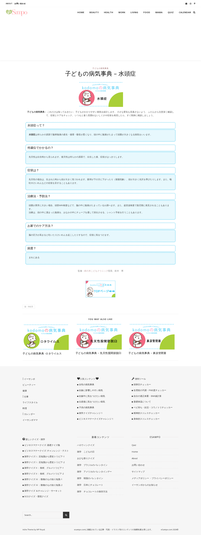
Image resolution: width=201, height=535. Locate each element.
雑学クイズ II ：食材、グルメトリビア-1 (44, 467)
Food (146, 12)
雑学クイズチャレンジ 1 (90, 413)
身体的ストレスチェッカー (146, 418)
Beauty (94, 12)
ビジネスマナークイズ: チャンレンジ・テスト (46, 450)
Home (80, 12)
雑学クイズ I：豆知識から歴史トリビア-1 (44, 456)
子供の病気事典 (86, 407)
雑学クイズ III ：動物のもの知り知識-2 (43, 485)
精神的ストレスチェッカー (146, 413)
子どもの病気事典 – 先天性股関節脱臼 (98, 353)
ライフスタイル (30, 402)
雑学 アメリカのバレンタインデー (94, 471)
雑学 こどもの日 (85, 451)
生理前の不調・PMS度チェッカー (149, 390)
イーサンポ (29, 378)
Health (108, 12)
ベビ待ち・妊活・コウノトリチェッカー (153, 407)
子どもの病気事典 (100, 68)
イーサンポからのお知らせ (145, 484)
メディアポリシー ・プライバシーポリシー (152, 478)
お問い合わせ (20, 3)
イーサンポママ (30, 419)
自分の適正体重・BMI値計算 (147, 396)
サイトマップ (138, 471)
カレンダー (29, 414)
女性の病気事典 (86, 384)
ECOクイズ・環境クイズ (36, 496)
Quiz (171, 12)
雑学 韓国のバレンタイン (90, 478)
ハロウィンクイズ (85, 445)
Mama (159, 12)
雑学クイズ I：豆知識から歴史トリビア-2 (44, 462)
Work (121, 12)
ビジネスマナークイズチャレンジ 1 (95, 418)
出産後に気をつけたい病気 (91, 401)
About (9, 3)
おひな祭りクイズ (85, 458)
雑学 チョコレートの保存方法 (92, 491)
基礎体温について (142, 401)
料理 (25, 408)
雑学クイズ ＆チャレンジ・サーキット (43, 490)
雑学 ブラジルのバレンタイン (92, 464)
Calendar (185, 12)
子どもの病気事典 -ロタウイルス (42, 353)
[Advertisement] (100, 39)
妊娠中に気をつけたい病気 (91, 396)
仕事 (26, 396)
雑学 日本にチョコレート (90, 484)
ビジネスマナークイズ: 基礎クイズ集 (42, 445)
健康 (25, 390)
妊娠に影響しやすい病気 (90, 390)
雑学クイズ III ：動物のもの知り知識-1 (43, 479)
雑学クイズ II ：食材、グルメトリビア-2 (44, 473)
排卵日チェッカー (142, 384)
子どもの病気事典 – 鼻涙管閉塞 (147, 353)
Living (134, 12)
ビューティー (29, 384)
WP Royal (41, 529)
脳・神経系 (28, 306)
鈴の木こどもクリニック (96, 270)
